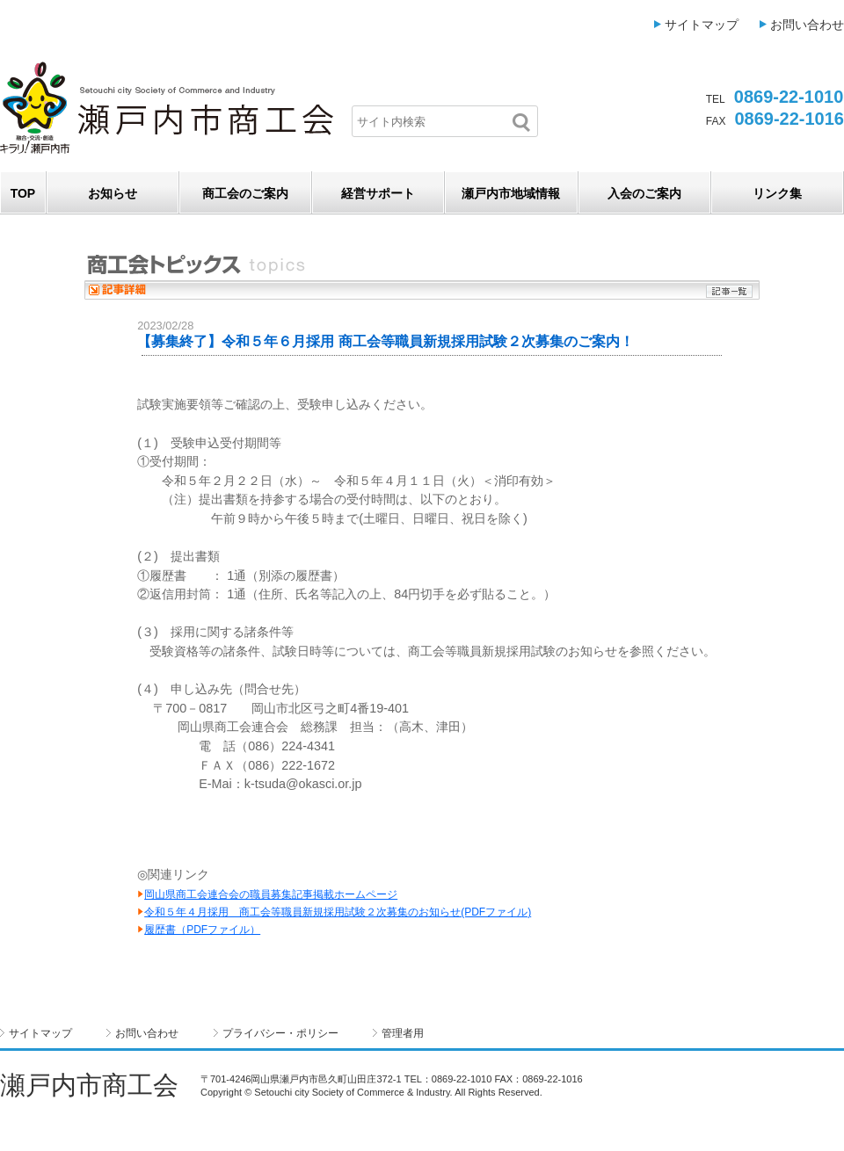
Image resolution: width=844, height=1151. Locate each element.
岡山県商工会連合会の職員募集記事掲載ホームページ (270, 894)
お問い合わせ (807, 25)
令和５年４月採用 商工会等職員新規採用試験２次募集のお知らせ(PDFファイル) (337, 912)
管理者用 (403, 1033)
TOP (23, 193)
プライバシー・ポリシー (280, 1033)
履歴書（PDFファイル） (202, 929)
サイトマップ (701, 25)
